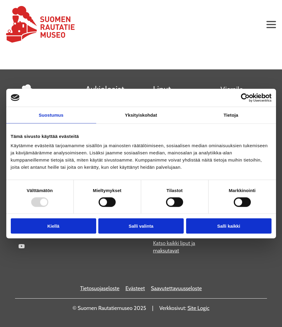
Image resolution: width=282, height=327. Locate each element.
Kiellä (53, 226)
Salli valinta (141, 226)
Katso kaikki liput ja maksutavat (174, 247)
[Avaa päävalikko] (271, 24)
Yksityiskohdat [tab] (141, 114)
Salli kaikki (228, 226)
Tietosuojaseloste (99, 288)
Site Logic (198, 308)
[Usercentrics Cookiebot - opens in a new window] (245, 97)
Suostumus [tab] (51, 114)
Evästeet (135, 288)
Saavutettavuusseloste (176, 288)
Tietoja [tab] (231, 114)
